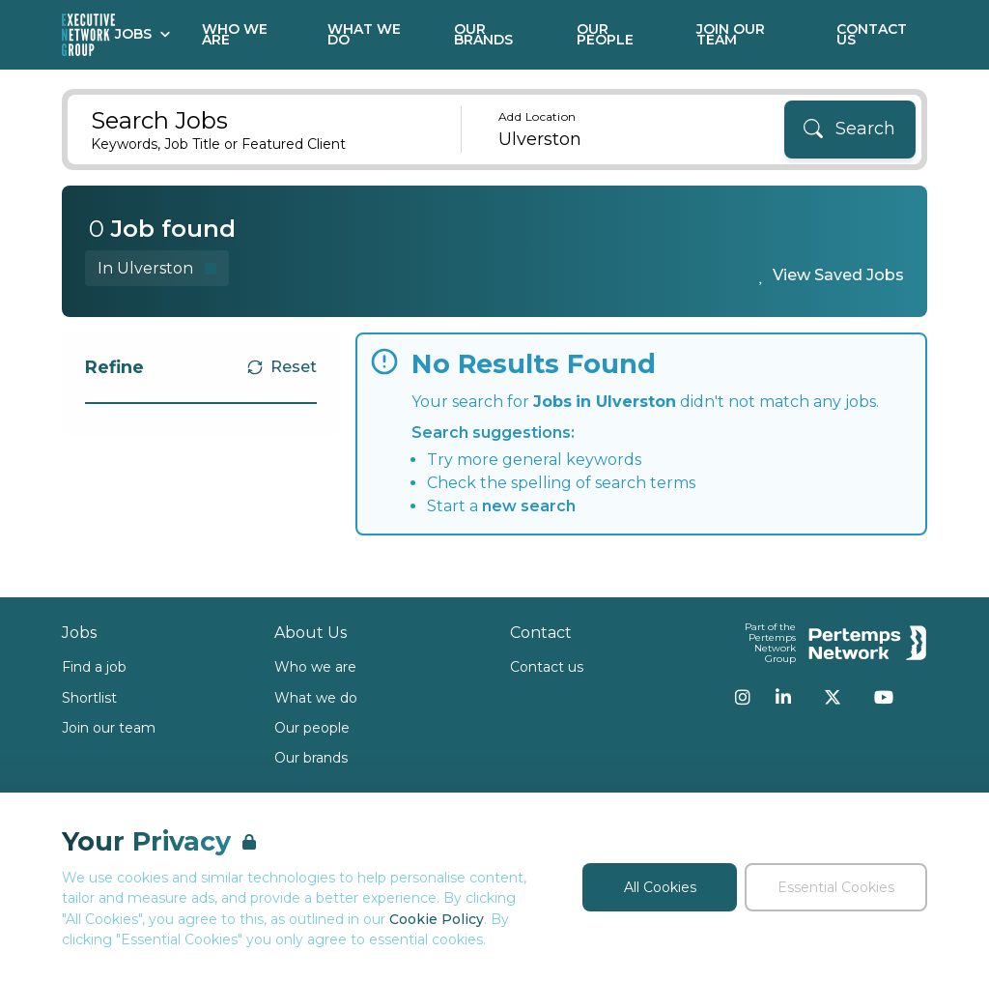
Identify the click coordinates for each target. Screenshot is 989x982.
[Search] (850, 130)
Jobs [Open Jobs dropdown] (143, 34)
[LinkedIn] (783, 696)
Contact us (546, 667)
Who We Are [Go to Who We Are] (235, 34)
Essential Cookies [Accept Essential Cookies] (835, 887)
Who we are (315, 667)
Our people (312, 727)
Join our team (108, 727)
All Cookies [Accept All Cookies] (660, 887)
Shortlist (89, 698)
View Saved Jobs (838, 275)
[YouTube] (883, 696)
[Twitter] (832, 696)
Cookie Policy (436, 919)
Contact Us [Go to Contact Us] (871, 34)
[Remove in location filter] (157, 268)
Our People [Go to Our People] (605, 34)
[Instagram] (742, 696)
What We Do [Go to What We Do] (364, 34)
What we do (315, 698)
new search (529, 506)
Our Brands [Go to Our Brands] (483, 34)
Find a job (94, 667)
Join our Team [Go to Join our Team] (730, 34)
